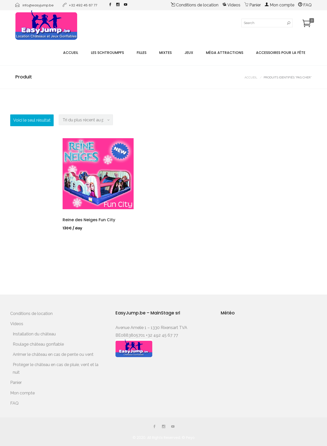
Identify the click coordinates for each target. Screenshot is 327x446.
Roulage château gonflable (38, 344)
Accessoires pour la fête (280, 52)
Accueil (70, 52)
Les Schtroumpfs (107, 52)
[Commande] (86, 120)
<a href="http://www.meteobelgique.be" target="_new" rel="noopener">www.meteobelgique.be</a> (242, 340)
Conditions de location (194, 5)
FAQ (305, 5)
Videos (231, 5)
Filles (141, 52)
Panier (252, 5)
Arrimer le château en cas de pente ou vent (53, 354)
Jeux (188, 52)
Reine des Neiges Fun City (89, 220)
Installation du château (34, 334)
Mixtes (165, 52)
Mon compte (279, 5)
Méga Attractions (224, 52)
